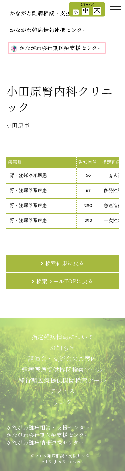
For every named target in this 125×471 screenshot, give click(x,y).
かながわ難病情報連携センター (49, 30)
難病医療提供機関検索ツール (62, 369)
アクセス (62, 390)
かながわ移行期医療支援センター (57, 48)
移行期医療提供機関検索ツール (62, 380)
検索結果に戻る (65, 263)
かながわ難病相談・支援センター (51, 13)
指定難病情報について (62, 336)
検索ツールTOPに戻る (64, 281)
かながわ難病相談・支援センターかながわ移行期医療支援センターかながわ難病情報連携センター (48, 435)
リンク (62, 401)
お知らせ (62, 347)
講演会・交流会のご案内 (62, 358)
